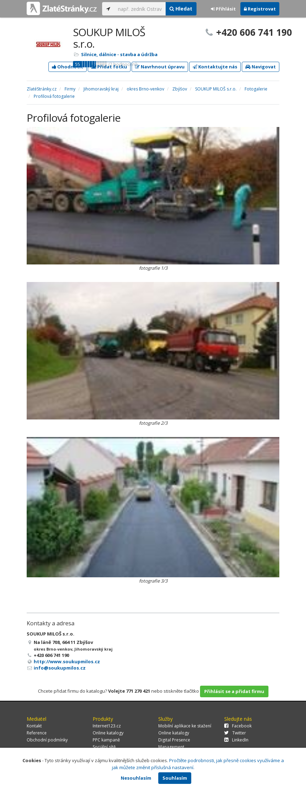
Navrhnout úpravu (160, 66)
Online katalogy (108, 733)
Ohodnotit (67, 66)
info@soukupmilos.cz (60, 668)
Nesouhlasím (136, 778)
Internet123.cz (107, 726)
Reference (37, 733)
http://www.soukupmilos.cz (67, 661)
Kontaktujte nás (215, 66)
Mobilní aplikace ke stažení (184, 726)
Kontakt (34, 726)
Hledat (180, 8)
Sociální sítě (104, 747)
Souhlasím (174, 778)
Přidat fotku (109, 66)
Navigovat (260, 66)
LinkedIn (236, 740)
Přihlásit (223, 9)
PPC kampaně (106, 740)
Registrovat (260, 9)
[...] (140, 8)
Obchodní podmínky (47, 740)
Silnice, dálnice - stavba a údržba (119, 54)
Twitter (235, 733)
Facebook (238, 726)
